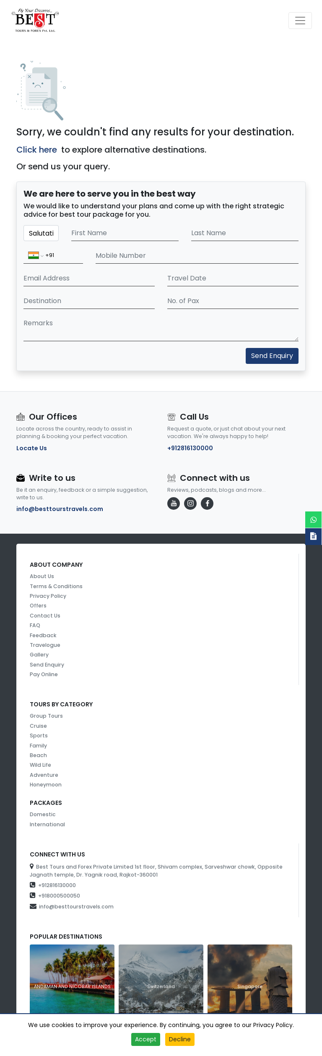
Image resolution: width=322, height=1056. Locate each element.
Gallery (39, 654)
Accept (145, 1039)
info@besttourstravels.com (59, 509)
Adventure (44, 774)
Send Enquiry (272, 356)
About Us (42, 576)
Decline (180, 1039)
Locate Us (31, 448)
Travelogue (45, 645)
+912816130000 (190, 448)
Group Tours (46, 715)
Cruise (38, 725)
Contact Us (45, 615)
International (47, 824)
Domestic (43, 814)
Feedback (43, 635)
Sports (39, 735)
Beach (38, 755)
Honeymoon (46, 784)
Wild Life (40, 764)
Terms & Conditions (56, 586)
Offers (38, 605)
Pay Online (44, 674)
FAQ (35, 625)
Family (38, 745)
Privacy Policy (48, 595)
